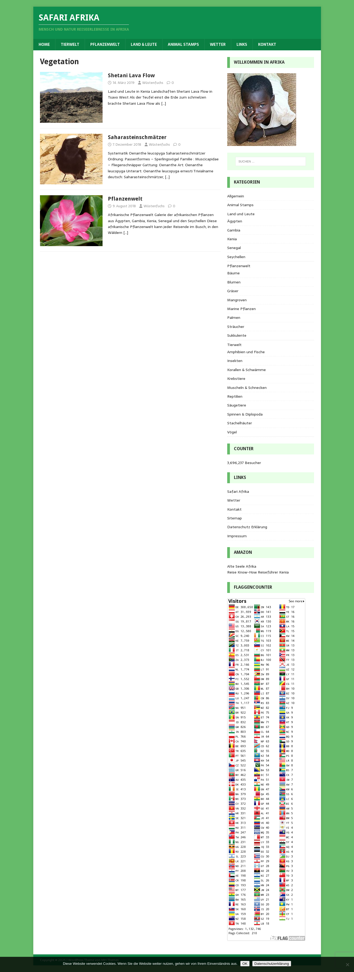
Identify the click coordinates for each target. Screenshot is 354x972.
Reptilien (234, 396)
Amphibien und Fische (246, 352)
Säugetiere (236, 405)
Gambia (233, 230)
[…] (163, 103)
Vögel (232, 432)
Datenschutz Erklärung (247, 527)
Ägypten (234, 221)
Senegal (234, 248)
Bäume (233, 273)
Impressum (237, 536)
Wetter (218, 44)
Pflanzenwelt (105, 44)
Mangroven (237, 300)
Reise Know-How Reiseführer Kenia (258, 572)
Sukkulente (236, 335)
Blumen (234, 282)
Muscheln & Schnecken (247, 388)
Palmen (233, 317)
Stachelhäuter (239, 423)
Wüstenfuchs (152, 83)
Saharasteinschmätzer (137, 137)
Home (44, 44)
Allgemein (235, 196)
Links (242, 44)
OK (244, 964)
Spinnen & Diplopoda (245, 414)
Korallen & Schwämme (246, 370)
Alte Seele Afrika (241, 566)
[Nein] (347, 964)
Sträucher (235, 327)
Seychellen (236, 257)
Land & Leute (144, 44)
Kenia (232, 239)
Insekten (234, 361)
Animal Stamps (183, 44)
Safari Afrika (238, 491)
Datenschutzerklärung (271, 964)
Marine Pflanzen (241, 309)
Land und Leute (241, 214)
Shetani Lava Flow (131, 75)
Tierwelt (70, 44)
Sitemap (234, 518)
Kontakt (267, 44)
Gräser (232, 291)
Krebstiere (236, 378)
